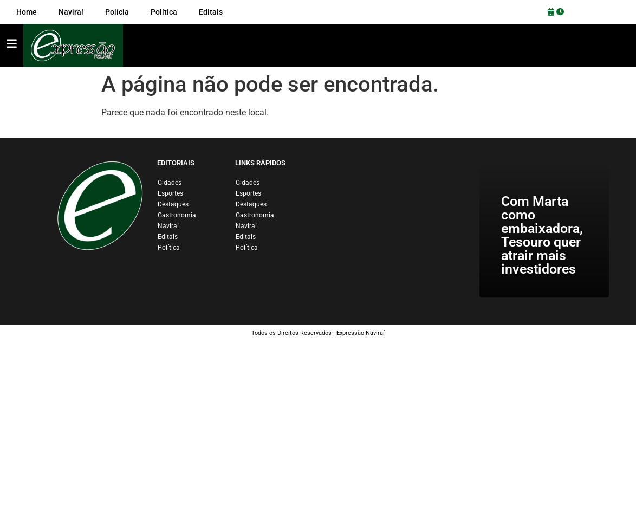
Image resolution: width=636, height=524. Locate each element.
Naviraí (168, 226)
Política (169, 247)
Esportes (170, 193)
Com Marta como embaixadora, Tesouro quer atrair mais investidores (542, 235)
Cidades (169, 182)
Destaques (173, 204)
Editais (168, 237)
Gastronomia (177, 215)
